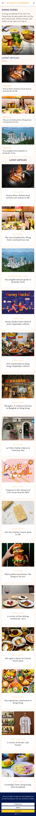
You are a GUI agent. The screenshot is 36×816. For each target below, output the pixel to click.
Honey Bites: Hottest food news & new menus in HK (18, 196)
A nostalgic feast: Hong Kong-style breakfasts (18, 785)
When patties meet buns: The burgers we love (18, 575)
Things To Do (18, 318)
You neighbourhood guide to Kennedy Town (18, 280)
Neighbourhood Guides (18, 276)
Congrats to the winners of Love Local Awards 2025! (18, 491)
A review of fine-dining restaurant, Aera (18, 617)
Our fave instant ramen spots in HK (18, 533)
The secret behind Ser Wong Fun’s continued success (18, 238)
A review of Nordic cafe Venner (18, 743)
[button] (33, 3)
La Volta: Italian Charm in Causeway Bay (18, 449)
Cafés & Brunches (18, 739)
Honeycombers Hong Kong (18, 3)
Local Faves (18, 234)
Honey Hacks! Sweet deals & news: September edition (18, 322)
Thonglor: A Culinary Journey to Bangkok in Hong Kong (18, 407)
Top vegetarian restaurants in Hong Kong (18, 701)
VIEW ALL (4, 61)
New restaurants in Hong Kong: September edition (18, 364)
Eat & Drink (18, 192)
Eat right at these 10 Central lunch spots (18, 659)
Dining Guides (18, 360)
